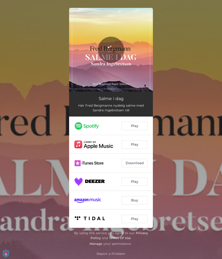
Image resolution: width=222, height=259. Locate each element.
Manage (96, 244)
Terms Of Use (120, 238)
